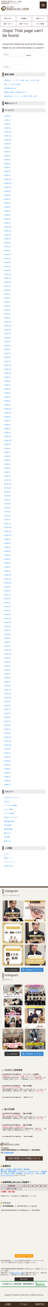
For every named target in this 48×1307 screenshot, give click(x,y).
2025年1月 (7, 175)
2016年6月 (7, 551)
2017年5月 (7, 507)
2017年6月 (7, 504)
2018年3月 (7, 468)
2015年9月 (7, 587)
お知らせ (7, 801)
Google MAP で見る (24, 1256)
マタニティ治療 (9, 1173)
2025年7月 (7, 152)
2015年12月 (7, 575)
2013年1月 (7, 689)
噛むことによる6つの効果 (12, 84)
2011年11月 (7, 741)
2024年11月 (7, 183)
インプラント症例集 (10, 805)
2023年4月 (7, 258)
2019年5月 (7, 428)
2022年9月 (7, 286)
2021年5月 (7, 349)
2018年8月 (7, 448)
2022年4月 (7, 306)
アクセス (24, 1304)
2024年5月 (7, 207)
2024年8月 (7, 195)
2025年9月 (7, 144)
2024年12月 (7, 179)
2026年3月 (7, 120)
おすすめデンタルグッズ (12, 797)
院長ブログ (7, 841)
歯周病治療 (12, 1171)
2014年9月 (7, 626)
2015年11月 (7, 579)
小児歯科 (8, 1169)
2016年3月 (7, 563)
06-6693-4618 (9, 1153)
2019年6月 (7, 424)
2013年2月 (7, 685)
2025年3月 (7, 167)
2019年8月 (7, 417)
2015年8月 (7, 591)
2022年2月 (7, 314)
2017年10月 (7, 488)
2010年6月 (7, 769)
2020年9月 (7, 377)
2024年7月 (7, 199)
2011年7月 (7, 753)
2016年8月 (7, 543)
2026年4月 (7, 116)
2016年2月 (7, 567)
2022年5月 (7, 302)
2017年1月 (7, 523)
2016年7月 (7, 547)
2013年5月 (7, 674)
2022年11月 (7, 278)
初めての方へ (8, 18)
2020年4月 (7, 393)
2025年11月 (7, 136)
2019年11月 (7, 413)
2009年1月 (7, 784)
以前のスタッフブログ (11, 817)
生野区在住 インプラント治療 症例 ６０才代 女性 (21, 80)
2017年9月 (7, 492)
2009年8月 (7, 773)
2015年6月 (7, 598)
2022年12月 (7, 274)
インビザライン (29, 1173)
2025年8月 (7, 148)
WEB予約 (39, 1304)
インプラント (22, 1171)
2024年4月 (7, 211)
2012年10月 (7, 697)
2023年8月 (7, 242)
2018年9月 (7, 444)
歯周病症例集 (8, 829)
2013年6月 (7, 670)
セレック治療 (40, 1173)
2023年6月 (7, 250)
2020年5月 (7, 389)
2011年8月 (7, 749)
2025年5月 (7, 159)
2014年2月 (7, 646)
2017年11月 (7, 484)
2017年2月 (7, 519)
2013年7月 (7, 666)
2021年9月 (7, 333)
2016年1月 (7, 571)
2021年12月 (7, 322)
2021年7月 (7, 341)
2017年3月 (7, 515)
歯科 (2, 1169)
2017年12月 (7, 480)
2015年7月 (7, 595)
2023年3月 (7, 262)
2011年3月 (7, 761)
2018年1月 (7, 476)
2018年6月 (7, 456)
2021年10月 (7, 329)
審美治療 (4, 1171)
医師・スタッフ (8, 24)
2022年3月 (7, 310)
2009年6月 (7, 780)
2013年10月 (7, 654)
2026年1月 (7, 128)
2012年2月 (7, 729)
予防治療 (19, 1173)
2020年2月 (7, 401)
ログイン (7, 854)
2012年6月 (7, 713)
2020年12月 (7, 365)
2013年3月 (7, 682)
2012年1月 (7, 733)
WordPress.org (8, 866)
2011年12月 (7, 737)
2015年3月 (7, 610)
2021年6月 (7, 345)
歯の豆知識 (7, 825)
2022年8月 (7, 290)
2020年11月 (7, 369)
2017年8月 (7, 496)
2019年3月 (7, 432)
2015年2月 (7, 614)
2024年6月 (7, 203)
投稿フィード (8, 858)
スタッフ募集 (40, 24)
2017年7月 (7, 500)
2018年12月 (7, 436)
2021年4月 (7, 353)
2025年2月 (7, 171)
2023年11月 (7, 231)
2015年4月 (7, 606)
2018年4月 (7, 464)
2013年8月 (7, 662)
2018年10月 (7, 440)
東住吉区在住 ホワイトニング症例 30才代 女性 (20, 96)
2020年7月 (7, 385)
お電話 (8, 1304)
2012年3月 (7, 725)
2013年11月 (7, 650)
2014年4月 (7, 638)
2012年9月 (7, 701)
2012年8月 (7, 705)
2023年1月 (7, 270)
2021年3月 (7, 357)
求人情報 (7, 837)
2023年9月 (7, 238)
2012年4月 (7, 721)
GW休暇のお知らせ (10, 88)
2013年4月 (7, 678)
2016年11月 (7, 531)
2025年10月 (7, 140)
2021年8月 (7, 337)
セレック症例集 (9, 813)
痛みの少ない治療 (17, 1273)
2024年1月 (7, 223)
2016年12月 (7, 527)
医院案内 (23, 18)
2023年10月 (7, 235)
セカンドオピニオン (7, 1175)
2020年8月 (7, 381)
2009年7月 (7, 777)
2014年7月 (7, 630)
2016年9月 (7, 539)
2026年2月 (7, 124)
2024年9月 (7, 191)
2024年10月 (7, 187)
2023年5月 (7, 254)
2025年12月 (7, 132)
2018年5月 (7, 460)
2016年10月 (7, 535)
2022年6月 (7, 298)
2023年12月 (7, 227)
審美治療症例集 (9, 821)
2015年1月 (7, 618)
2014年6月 (7, 634)
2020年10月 (7, 373)
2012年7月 (7, 709)
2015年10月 (7, 583)
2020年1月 (7, 405)
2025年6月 (7, 155)
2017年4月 (7, 511)
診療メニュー (40, 18)
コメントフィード (9, 862)
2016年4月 (7, 559)
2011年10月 (7, 745)
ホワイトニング (33, 1171)
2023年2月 (7, 266)
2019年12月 (7, 409)
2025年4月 (7, 163)
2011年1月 (7, 765)
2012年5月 (7, 717)
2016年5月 (7, 555)
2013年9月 (7, 658)
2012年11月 (7, 693)
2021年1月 (7, 361)
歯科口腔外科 (17, 1169)
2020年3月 (7, 397)
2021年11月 (7, 326)
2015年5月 (7, 602)
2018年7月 (7, 452)
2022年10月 (7, 282)
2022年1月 (7, 318)
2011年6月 (7, 757)
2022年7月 (7, 294)
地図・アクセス (23, 24)
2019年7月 (7, 420)
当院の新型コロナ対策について (24, 1158)
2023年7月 (7, 246)
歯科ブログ (7, 833)
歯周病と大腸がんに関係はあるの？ (15, 92)
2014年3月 (7, 642)
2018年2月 (7, 472)
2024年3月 (7, 215)
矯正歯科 (27, 1169)
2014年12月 (7, 622)
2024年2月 (7, 219)
